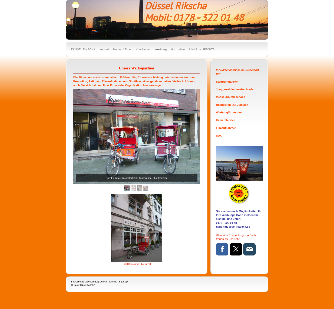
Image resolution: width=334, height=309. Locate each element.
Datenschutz (91, 281)
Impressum (77, 281)
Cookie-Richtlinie (108, 281)
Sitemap (123, 281)
